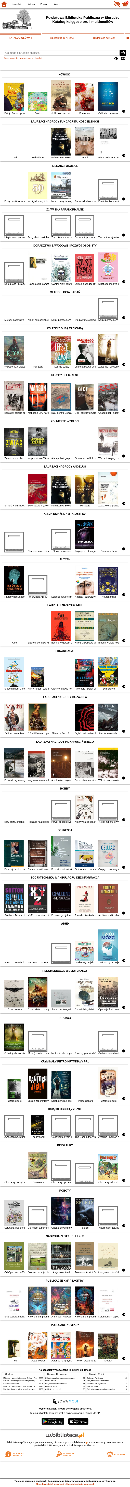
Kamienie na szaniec (11, 1384)
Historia (31, 4)
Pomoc (44, 4)
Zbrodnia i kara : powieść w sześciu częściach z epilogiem (25, 1389)
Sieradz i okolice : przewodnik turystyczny (19, 1381)
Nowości (16, 4)
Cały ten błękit (92, 1386)
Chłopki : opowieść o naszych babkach (59, 1378)
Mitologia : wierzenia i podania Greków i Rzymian (22, 1378)
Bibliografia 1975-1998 (62, 38)
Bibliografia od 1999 (104, 38)
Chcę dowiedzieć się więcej (50, 1484)
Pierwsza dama (51, 1386)
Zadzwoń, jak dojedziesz (96, 1384)
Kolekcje (39, 58)
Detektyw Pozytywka (95, 1378)
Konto (57, 4)
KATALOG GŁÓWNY (20, 38)
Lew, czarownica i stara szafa (56, 1384)
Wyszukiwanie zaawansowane (18, 58)
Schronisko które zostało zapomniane (101, 1389)
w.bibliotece (80, 1442)
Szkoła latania (50, 1381)
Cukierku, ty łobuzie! (53, 1389)
